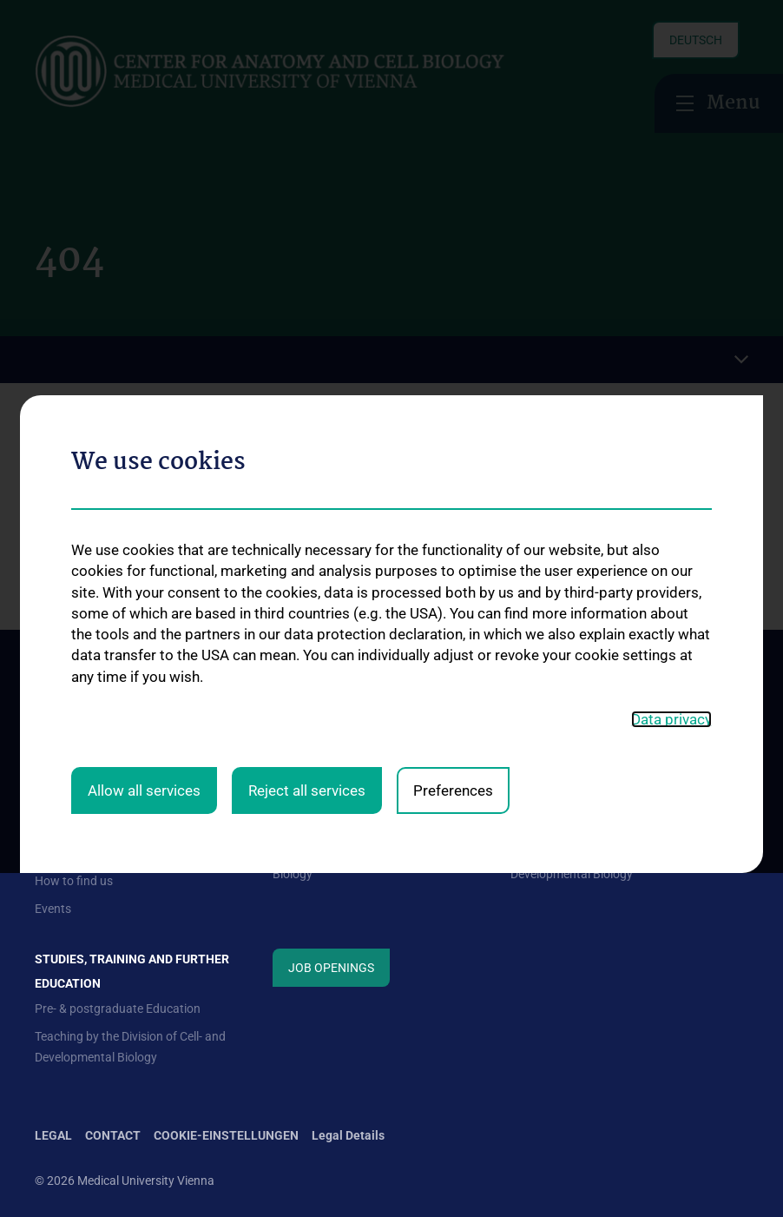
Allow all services (144, 633)
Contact (56, 853)
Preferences (453, 633)
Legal (53, 1135)
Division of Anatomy (326, 825)
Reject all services (306, 633)
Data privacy (671, 563)
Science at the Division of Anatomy (602, 825)
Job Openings (331, 968)
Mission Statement (85, 825)
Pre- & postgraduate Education (118, 1008)
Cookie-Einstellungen (226, 1135)
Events (53, 909)
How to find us (74, 881)
